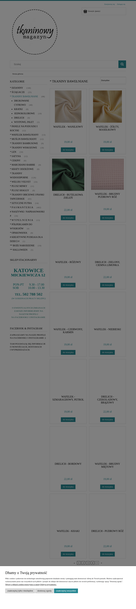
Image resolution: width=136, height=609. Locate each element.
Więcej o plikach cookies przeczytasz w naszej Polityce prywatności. (31, 584)
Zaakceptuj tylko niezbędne (20, 591)
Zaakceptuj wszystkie (66, 591)
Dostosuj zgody (44, 591)
